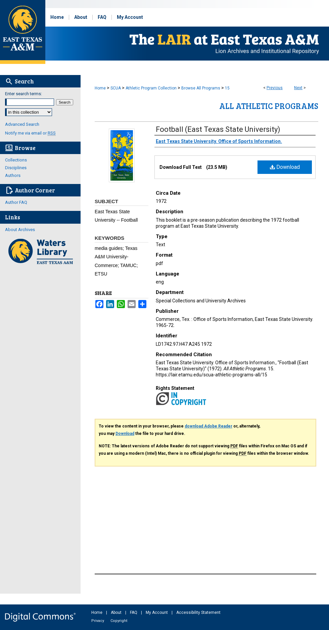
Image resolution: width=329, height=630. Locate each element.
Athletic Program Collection (151, 88)
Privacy (98, 621)
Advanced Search (22, 124)
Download (285, 167)
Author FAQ (16, 202)
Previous (275, 87)
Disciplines (16, 167)
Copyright (118, 621)
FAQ (134, 612)
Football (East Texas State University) (218, 129)
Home (100, 88)
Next (298, 87)
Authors (12, 175)
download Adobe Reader (208, 426)
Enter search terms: (23, 93)
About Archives (20, 229)
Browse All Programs (200, 88)
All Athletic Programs (268, 105)
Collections (16, 159)
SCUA (115, 88)
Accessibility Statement (198, 612)
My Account (157, 612)
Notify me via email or (30, 133)
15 (227, 88)
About (117, 612)
